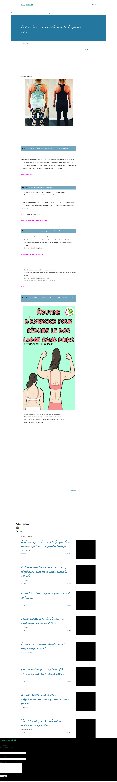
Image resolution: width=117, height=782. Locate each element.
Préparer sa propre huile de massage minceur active (48, 188)
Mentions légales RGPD (8, 741)
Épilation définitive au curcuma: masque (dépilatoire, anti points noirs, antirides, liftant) (45, 572)
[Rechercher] (92, 4)
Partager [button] (87, 49)
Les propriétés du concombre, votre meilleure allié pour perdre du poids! (48, 148)
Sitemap (3, 743)
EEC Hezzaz (27, 4)
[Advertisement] (48, 59)
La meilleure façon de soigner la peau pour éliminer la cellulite (45, 232)
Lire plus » (68, 554)
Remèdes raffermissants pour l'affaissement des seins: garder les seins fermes (45, 700)
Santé (34, 7)
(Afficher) (31, 76)
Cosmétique (66, 7)
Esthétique (55, 7)
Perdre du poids (44, 7)
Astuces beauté (25, 7)
